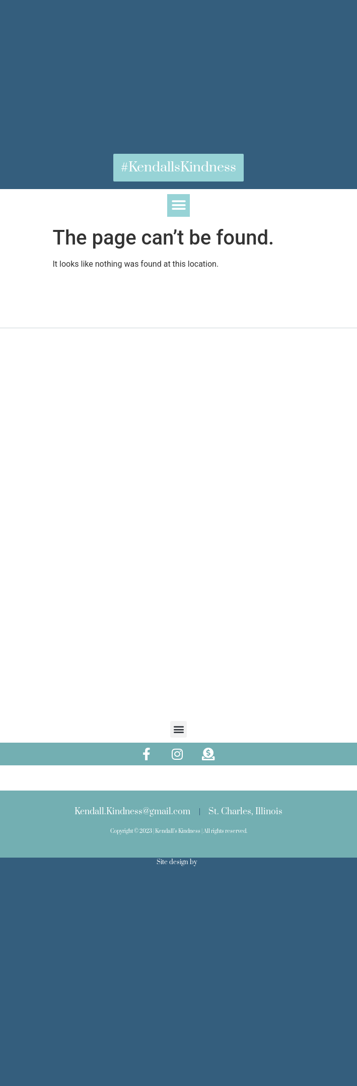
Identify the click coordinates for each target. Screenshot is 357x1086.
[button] (178, 205)
